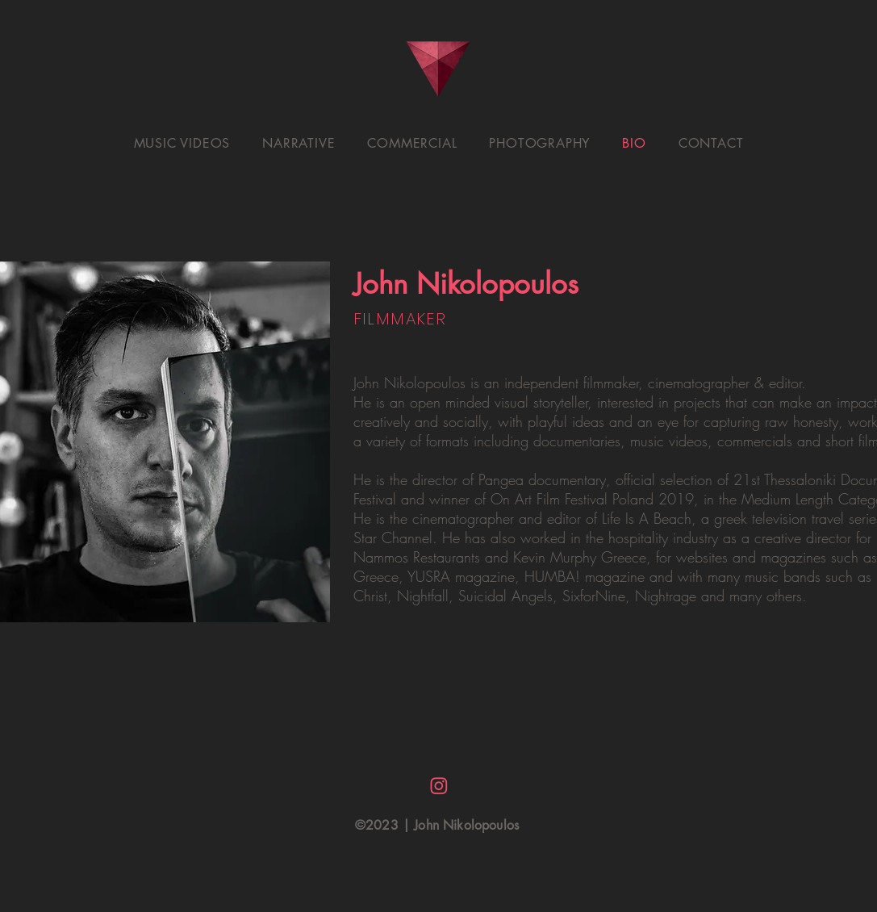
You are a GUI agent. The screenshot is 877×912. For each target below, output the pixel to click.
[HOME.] (438, 69)
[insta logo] (438, 786)
